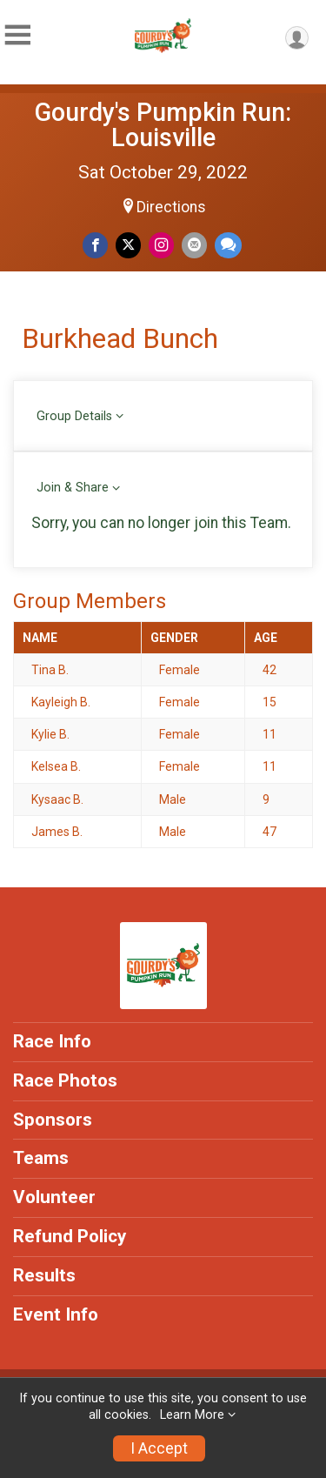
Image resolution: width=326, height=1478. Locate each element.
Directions (171, 207)
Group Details (74, 416)
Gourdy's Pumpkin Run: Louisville (163, 124)
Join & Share (73, 487)
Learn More (192, 1415)
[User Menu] (297, 38)
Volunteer (54, 1197)
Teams (41, 1157)
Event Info (55, 1314)
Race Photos (65, 1080)
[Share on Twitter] (128, 244)
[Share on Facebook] (95, 244)
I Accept (159, 1448)
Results (44, 1275)
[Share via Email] (194, 244)
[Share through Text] (228, 244)
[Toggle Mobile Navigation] (17, 35)
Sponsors (52, 1119)
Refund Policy (69, 1236)
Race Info (52, 1041)
